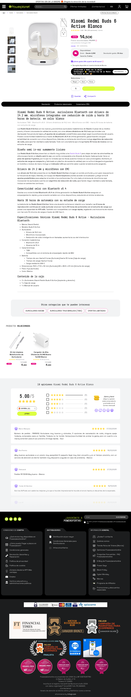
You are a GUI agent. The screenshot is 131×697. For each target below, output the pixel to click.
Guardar (77, 96)
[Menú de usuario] (119, 6)
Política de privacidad (106, 521)
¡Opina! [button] (26, 414)
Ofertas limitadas (78, 6)
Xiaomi (73, 46)
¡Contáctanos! (98, 6)
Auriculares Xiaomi (35, 311)
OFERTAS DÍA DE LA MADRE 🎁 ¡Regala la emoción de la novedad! (65, 1)
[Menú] (4, 6)
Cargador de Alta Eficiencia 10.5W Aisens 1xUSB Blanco (41, 354)
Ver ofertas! (120, 72)
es (111, 6)
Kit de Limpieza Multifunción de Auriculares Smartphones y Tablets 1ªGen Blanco (16, 357)
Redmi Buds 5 (75, 153)
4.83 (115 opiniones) (89, 30)
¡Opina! (100, 30)
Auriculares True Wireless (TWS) (66, 311)
